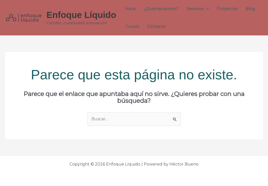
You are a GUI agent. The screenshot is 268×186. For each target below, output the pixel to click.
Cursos (132, 26)
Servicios (198, 9)
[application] (206, 9)
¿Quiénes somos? (161, 8)
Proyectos (227, 8)
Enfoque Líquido (81, 15)
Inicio (130, 8)
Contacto (156, 26)
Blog (250, 8)
